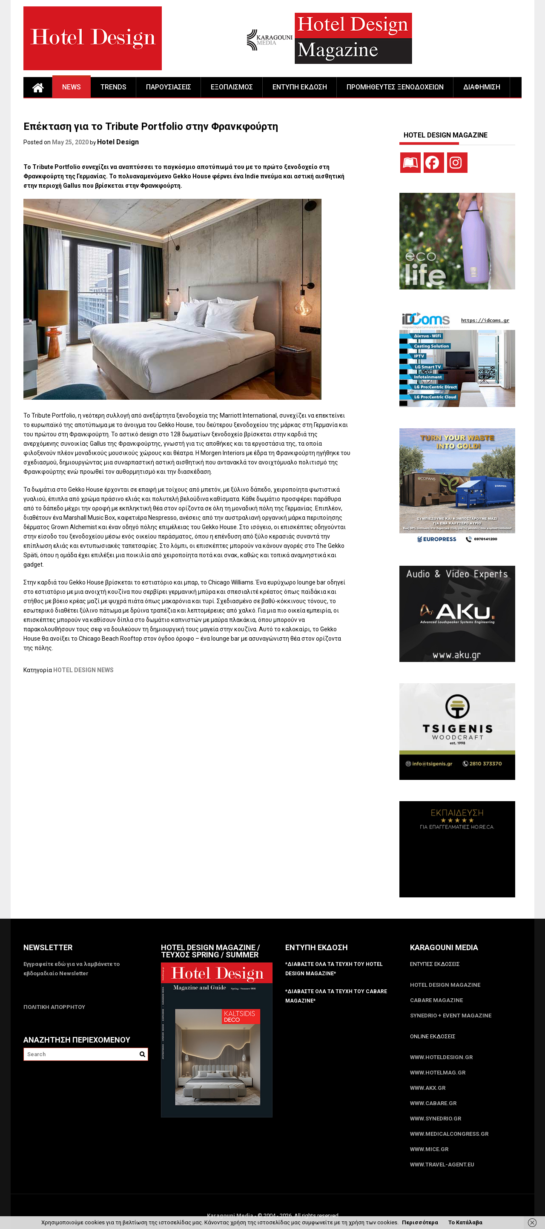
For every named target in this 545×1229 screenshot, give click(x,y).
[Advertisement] (178, 717)
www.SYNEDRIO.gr (435, 1118)
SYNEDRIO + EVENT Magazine (450, 1015)
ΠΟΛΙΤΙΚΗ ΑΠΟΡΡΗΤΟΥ (54, 1007)
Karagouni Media (231, 1215)
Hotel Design (118, 142)
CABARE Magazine (436, 1000)
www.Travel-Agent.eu (442, 1164)
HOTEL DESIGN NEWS (83, 670)
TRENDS (113, 87)
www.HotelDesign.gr (441, 1057)
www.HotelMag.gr (437, 1072)
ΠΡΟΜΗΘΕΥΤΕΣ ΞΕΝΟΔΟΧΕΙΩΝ (395, 87)
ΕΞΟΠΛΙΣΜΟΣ (232, 87)
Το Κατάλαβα (465, 1222)
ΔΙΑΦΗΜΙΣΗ (481, 87)
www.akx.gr (427, 1088)
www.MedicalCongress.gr (449, 1134)
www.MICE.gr (429, 1149)
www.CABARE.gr (433, 1103)
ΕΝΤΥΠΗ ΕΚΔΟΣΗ (299, 87)
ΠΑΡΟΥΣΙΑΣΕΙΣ (168, 87)
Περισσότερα (420, 1222)
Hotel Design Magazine (445, 985)
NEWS (71, 87)
